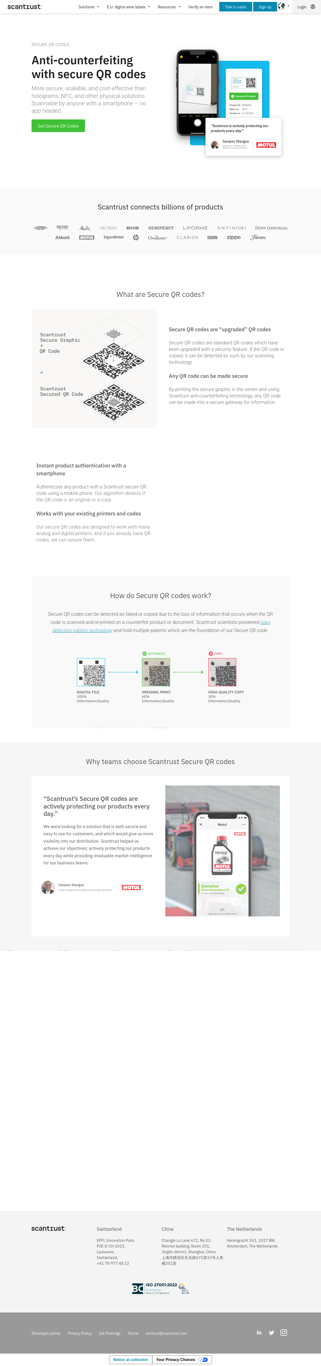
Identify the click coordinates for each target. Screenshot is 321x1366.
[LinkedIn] (259, 1333)
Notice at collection (130, 1360)
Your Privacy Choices (175, 1360)
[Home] (25, 6)
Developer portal (46, 1333)
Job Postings (110, 1333)
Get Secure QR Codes (58, 126)
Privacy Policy (79, 1333)
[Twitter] (271, 1333)
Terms (133, 1333)
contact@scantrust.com (166, 1333)
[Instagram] (283, 1333)
